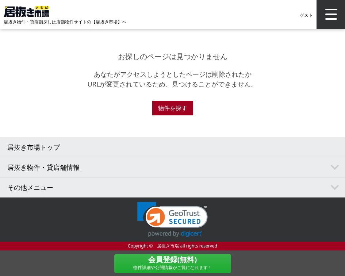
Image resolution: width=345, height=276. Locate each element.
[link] (172, 219)
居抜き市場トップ (33, 147)
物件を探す (172, 108)
